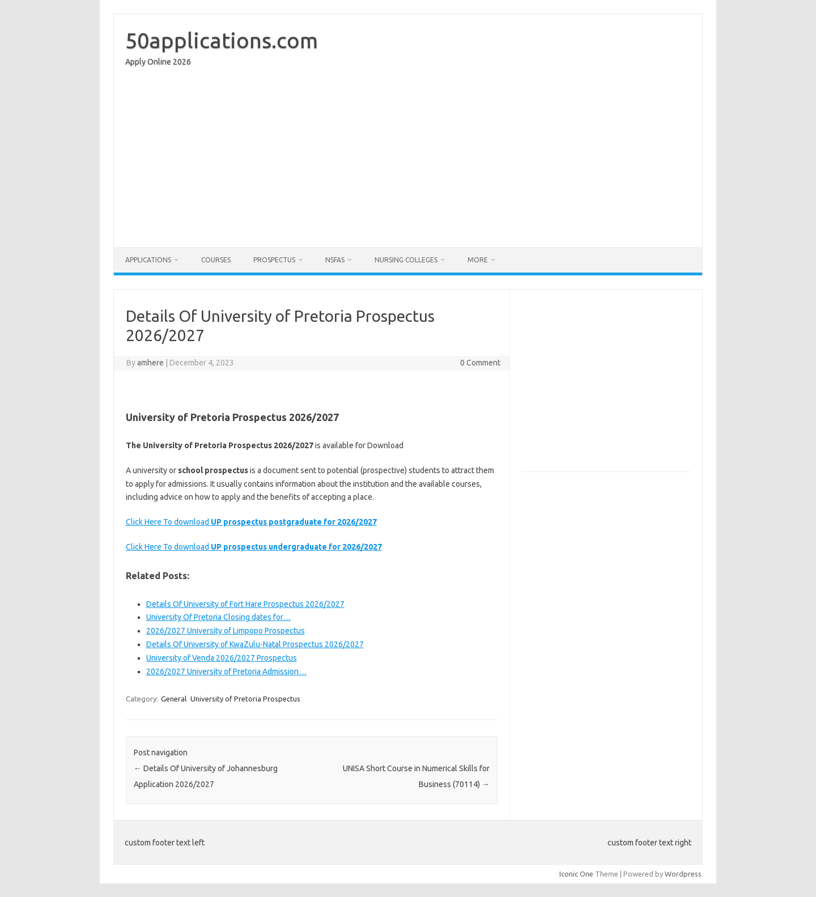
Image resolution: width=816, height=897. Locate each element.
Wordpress (683, 874)
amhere (150, 362)
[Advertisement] (408, 159)
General (173, 699)
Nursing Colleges (406, 259)
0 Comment (480, 362)
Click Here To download (251, 521)
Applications (148, 259)
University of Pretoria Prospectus (245, 699)
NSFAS (335, 259)
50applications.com (221, 40)
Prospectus (274, 259)
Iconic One (576, 874)
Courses (216, 259)
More (478, 259)
